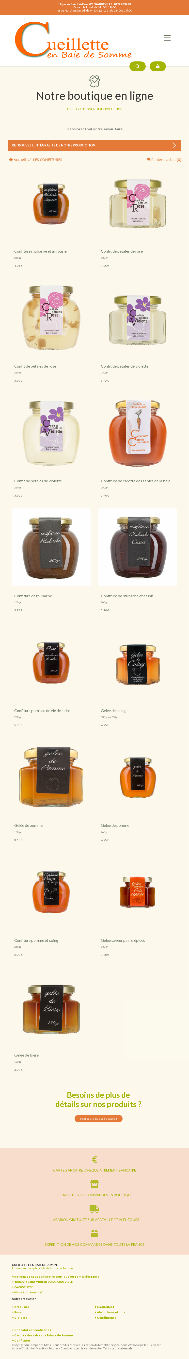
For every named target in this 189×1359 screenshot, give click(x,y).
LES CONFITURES (47, 159)
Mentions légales (47, 1348)
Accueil (17, 159)
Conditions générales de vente (81, 1348)
